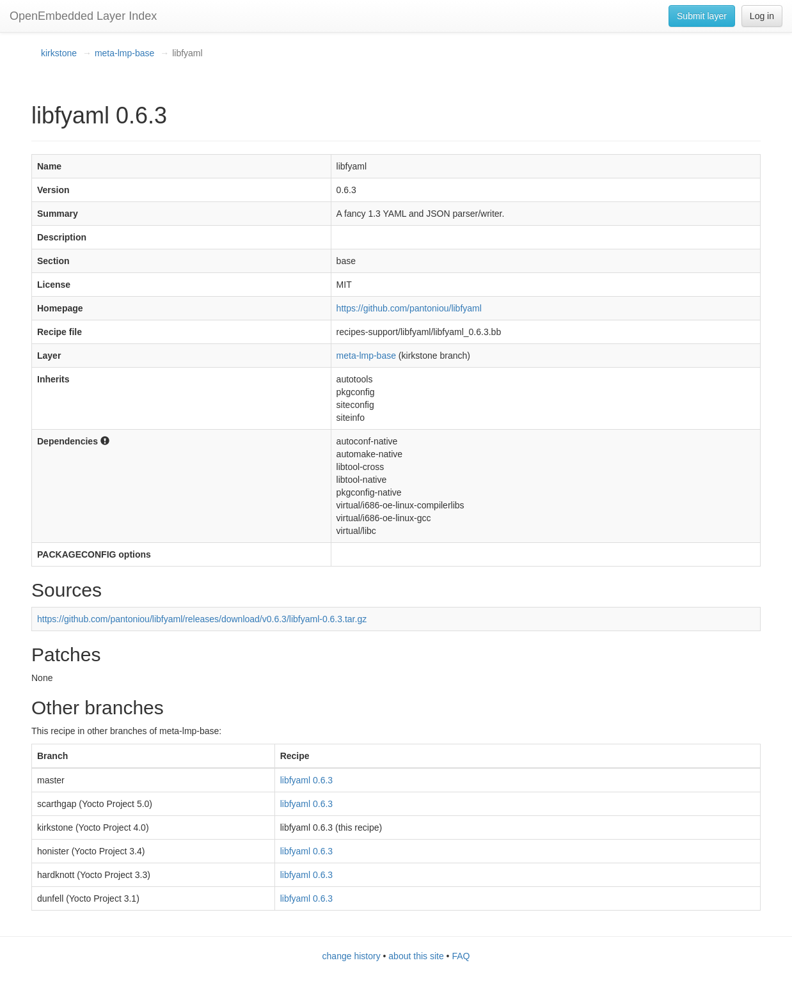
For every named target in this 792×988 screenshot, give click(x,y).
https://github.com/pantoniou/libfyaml (409, 308)
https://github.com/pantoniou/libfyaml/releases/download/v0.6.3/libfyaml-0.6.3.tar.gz (202, 619)
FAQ (461, 956)
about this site (415, 956)
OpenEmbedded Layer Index (83, 16)
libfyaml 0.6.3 (306, 780)
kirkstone (59, 53)
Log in (762, 16)
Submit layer (702, 16)
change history (351, 956)
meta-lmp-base (124, 53)
